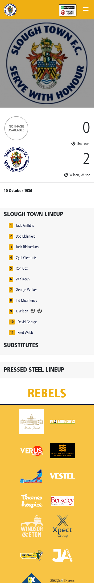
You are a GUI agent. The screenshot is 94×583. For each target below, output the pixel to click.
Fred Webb (25, 332)
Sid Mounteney (26, 300)
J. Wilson (22, 311)
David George (27, 321)
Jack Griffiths (25, 225)
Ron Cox (22, 268)
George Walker (26, 289)
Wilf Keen (23, 279)
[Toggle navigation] (85, 8)
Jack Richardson (27, 246)
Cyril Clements (26, 257)
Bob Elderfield (25, 236)
